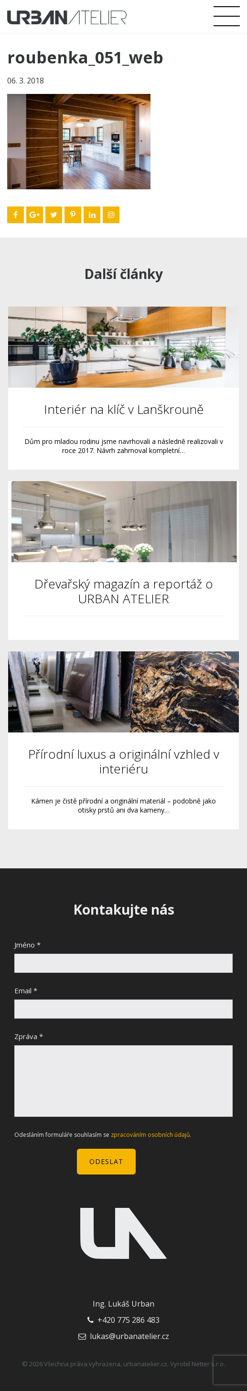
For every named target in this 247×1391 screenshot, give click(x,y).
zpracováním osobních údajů (150, 1135)
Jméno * (27, 944)
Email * (25, 990)
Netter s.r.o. (208, 1364)
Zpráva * (28, 1036)
